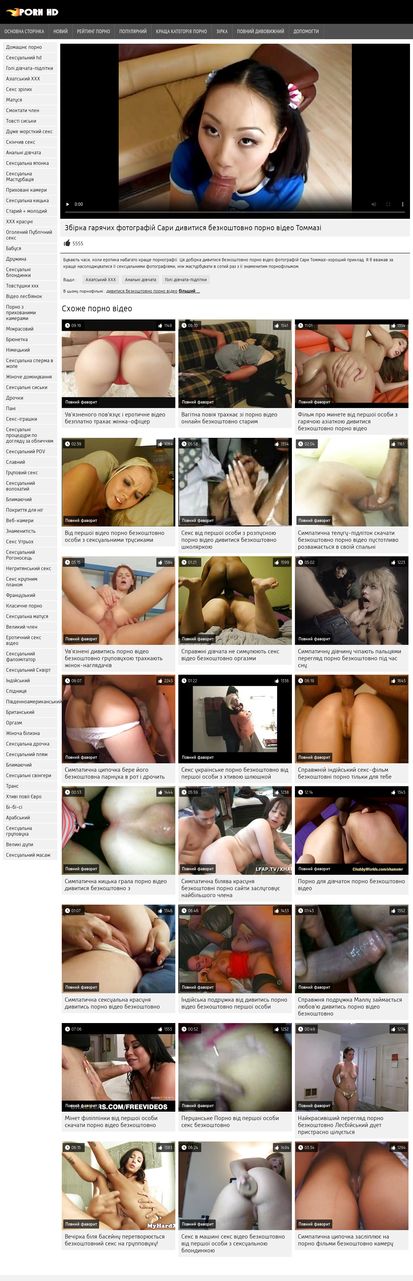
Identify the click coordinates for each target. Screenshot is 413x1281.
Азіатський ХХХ (23, 79)
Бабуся (13, 248)
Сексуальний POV (25, 451)
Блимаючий (19, 499)
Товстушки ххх (22, 286)
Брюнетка (17, 339)
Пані (11, 408)
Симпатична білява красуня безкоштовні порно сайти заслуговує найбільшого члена (230, 888)
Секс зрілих (19, 89)
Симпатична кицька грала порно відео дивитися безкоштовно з (116, 885)
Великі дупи (19, 844)
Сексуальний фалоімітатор (21, 656)
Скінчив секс (20, 142)
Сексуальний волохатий (20, 486)
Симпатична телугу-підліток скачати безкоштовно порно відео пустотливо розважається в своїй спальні (348, 539)
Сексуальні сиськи (26, 387)
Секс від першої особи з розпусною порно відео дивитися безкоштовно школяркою (229, 539)
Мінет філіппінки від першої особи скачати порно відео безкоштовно (111, 1122)
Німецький (18, 350)
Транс (12, 786)
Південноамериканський (31, 702)
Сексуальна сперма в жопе (29, 363)
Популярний (133, 31)
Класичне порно (24, 606)
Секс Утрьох (19, 542)
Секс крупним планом (21, 582)
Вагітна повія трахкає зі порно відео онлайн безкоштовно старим (229, 418)
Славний (15, 462)
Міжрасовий (19, 329)
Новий (61, 31)
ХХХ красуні (19, 221)
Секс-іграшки (21, 419)
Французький (20, 595)
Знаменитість (21, 531)
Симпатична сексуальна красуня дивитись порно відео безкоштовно (112, 1003)
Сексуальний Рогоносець (20, 555)
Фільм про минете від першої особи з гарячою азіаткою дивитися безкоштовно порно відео (348, 421)
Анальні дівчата (23, 152)
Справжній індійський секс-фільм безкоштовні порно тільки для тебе (345, 773)
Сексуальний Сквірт (28, 670)
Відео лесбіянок (24, 296)
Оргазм (14, 723)
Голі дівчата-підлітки (29, 68)
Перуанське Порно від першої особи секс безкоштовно (230, 1122)
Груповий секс (22, 473)
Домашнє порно (24, 47)
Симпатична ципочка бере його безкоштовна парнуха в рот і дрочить (115, 773)
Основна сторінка (24, 31)
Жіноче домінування (29, 377)
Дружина (16, 259)
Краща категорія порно (181, 31)
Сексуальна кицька (27, 200)
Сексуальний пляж (27, 754)
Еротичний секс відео (23, 640)
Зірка (222, 31)
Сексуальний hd (24, 58)
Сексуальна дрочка (27, 744)
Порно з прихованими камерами (21, 312)
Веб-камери (19, 520)
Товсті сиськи (21, 121)
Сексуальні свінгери (28, 775)
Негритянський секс (28, 568)
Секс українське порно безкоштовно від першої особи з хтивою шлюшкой (234, 773)
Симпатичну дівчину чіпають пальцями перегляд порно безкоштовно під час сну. (349, 658)
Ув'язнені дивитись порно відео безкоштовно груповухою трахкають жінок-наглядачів (114, 658)
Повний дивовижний (260, 31)
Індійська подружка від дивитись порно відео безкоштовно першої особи (234, 1003)
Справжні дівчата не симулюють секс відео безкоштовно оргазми (230, 655)
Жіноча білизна (23, 733)
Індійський (18, 680)
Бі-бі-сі (14, 807)
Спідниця (16, 691)
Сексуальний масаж (28, 855)
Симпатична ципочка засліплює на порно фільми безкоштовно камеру (345, 1240)
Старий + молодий (26, 211)
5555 (78, 243)
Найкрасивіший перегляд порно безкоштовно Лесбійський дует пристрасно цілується (340, 1125)
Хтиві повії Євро (24, 796)
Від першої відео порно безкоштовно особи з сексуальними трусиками (114, 536)
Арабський (18, 818)
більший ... (189, 291)
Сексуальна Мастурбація (20, 176)
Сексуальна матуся (27, 616)
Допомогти (306, 31)
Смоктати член (22, 110)
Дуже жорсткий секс (29, 131)
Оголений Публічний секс (29, 235)
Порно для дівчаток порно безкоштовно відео (351, 885)
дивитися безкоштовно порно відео (141, 291)
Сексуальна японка (27, 163)
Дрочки (14, 398)
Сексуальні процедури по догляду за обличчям (29, 435)
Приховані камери (26, 190)
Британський (20, 712)
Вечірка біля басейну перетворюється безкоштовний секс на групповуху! (115, 1240)
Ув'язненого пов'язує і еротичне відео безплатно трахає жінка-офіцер (115, 418)
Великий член (21, 627)
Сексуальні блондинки (18, 272)
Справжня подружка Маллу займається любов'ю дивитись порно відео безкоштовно (350, 1006)
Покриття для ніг (24, 510)
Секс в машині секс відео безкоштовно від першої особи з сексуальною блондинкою (233, 1243)
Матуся (14, 100)
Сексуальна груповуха (19, 831)
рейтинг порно (93, 31)
